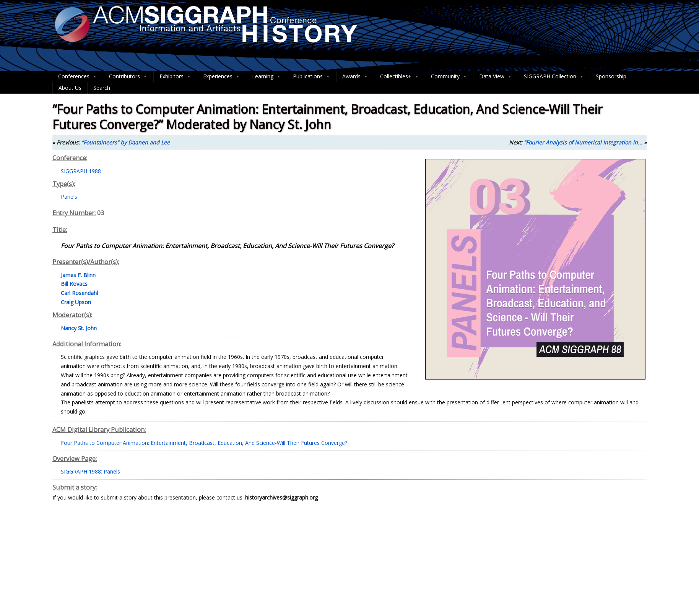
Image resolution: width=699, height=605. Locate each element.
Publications (311, 76)
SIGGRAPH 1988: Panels (90, 471)
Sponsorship (611, 76)
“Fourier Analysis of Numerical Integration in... (583, 142)
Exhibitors (175, 76)
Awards (355, 76)
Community (449, 76)
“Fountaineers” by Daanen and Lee (125, 142)
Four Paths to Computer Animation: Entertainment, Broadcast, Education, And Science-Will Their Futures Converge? (204, 442)
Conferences (77, 76)
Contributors (128, 76)
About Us (70, 87)
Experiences (221, 76)
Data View (495, 76)
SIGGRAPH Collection (554, 76)
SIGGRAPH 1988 (81, 171)
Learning (266, 76)
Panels (69, 196)
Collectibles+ (399, 76)
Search (101, 87)
